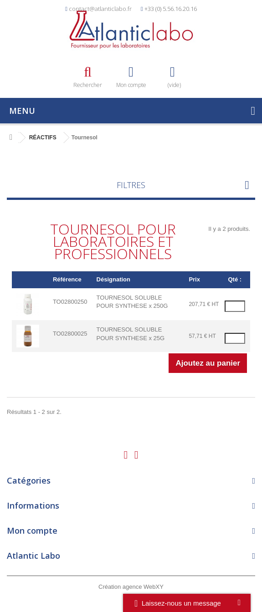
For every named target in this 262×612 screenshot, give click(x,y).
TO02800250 (70, 301)
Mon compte (32, 530)
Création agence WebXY (131, 586)
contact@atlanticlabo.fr (100, 9)
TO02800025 (70, 333)
